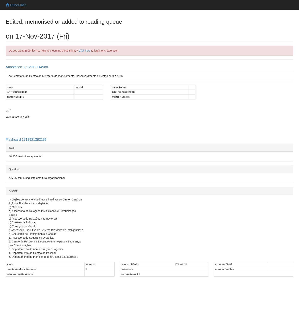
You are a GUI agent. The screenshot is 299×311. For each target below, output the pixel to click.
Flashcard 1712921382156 (26, 139)
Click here (84, 50)
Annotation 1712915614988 (27, 67)
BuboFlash (16, 5)
